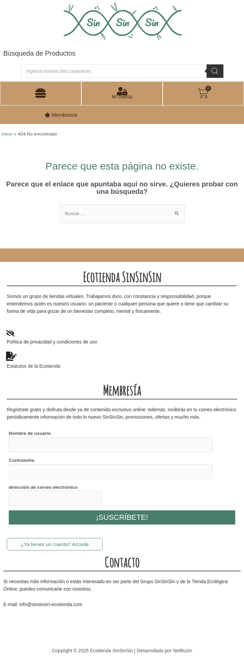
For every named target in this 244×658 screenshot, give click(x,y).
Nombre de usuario (30, 433)
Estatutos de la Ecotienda (33, 366)
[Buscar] (215, 71)
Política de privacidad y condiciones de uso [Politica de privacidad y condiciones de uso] (52, 342)
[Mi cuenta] (122, 91)
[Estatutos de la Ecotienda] (11, 356)
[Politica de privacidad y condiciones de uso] (10, 333)
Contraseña (21, 460)
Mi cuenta (122, 96)
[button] (40, 93)
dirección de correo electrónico (43, 487)
